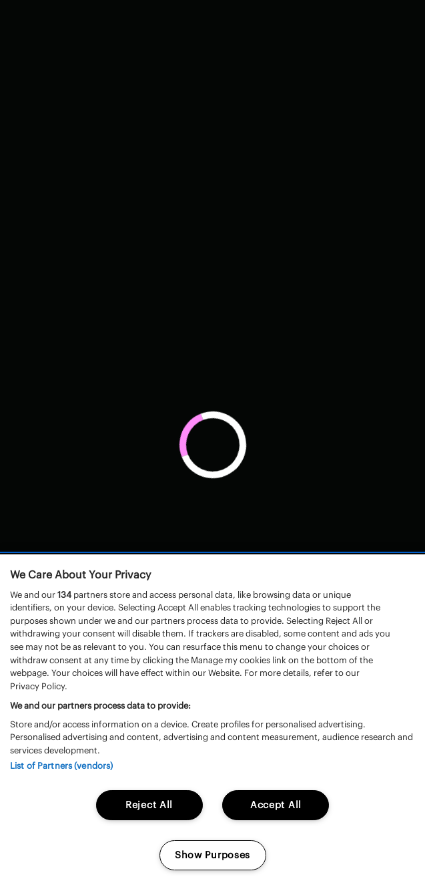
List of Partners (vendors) (61, 765)
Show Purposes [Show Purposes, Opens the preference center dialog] (212, 855)
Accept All (276, 805)
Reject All (149, 805)
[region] (212, 721)
